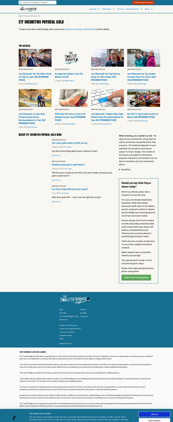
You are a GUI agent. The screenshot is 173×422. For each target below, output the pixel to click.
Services (120, 9)
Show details (117, 418)
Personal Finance (134, 9)
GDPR (61, 339)
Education (62, 313)
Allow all (154, 402)
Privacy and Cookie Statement (70, 329)
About (149, 9)
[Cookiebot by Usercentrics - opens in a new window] (14, 417)
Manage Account (65, 343)
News (61, 309)
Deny (154, 415)
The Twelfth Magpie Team (68, 316)
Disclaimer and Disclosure (68, 325)
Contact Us (84, 316)
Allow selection (154, 409)
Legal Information (65, 335)
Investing (94, 9)
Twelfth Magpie (143, 3)
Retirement (108, 9)
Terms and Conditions (67, 332)
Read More (125, 169)
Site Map (83, 313)
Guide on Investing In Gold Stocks (79, 29)
